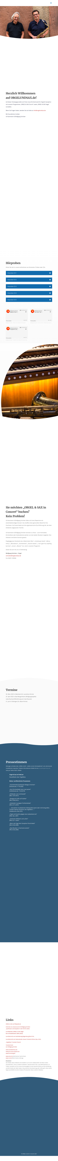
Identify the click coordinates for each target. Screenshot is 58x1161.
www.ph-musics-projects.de (12, 1056)
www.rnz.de (9, 1063)
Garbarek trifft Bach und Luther (19, 824)
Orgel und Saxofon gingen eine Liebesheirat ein (23, 819)
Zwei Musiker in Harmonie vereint (19, 833)
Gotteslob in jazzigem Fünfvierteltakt (20, 808)
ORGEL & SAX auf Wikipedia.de (13, 1029)
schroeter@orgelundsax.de (13, 556)
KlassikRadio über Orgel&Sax (17, 782)
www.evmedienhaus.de (11, 1054)
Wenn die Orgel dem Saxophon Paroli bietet (22, 828)
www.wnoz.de (9, 1061)
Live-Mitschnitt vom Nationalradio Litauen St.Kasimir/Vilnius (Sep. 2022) (23, 1044)
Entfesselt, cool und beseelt (17, 799)
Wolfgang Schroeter (9, 322)
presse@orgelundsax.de (44, 773)
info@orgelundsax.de (40, 110)
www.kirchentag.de (10, 1058)
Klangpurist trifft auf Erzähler (18, 804)
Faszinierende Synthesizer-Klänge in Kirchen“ (22, 790)
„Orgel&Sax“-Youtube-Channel (13, 1047)
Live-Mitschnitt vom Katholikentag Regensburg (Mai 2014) (20, 1041)
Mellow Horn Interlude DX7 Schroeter (19, 322)
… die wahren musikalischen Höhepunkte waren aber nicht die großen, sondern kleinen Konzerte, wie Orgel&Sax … (29, 813)
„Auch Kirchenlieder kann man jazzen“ (20, 794)
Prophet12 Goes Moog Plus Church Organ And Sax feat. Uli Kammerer (25, 340)
